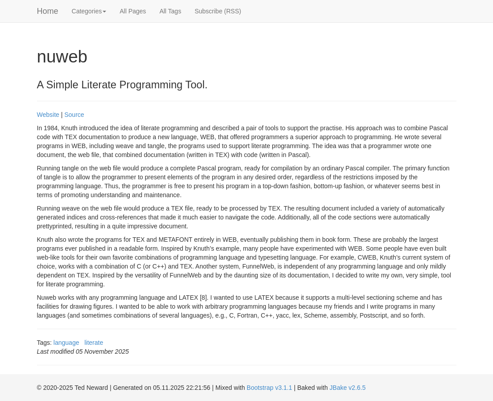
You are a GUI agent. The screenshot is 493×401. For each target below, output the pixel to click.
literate (93, 342)
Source (74, 114)
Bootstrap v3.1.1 (269, 387)
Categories (89, 11)
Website (48, 114)
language (66, 342)
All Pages (133, 11)
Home (47, 11)
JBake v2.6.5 (348, 387)
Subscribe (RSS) (218, 11)
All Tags (170, 11)
